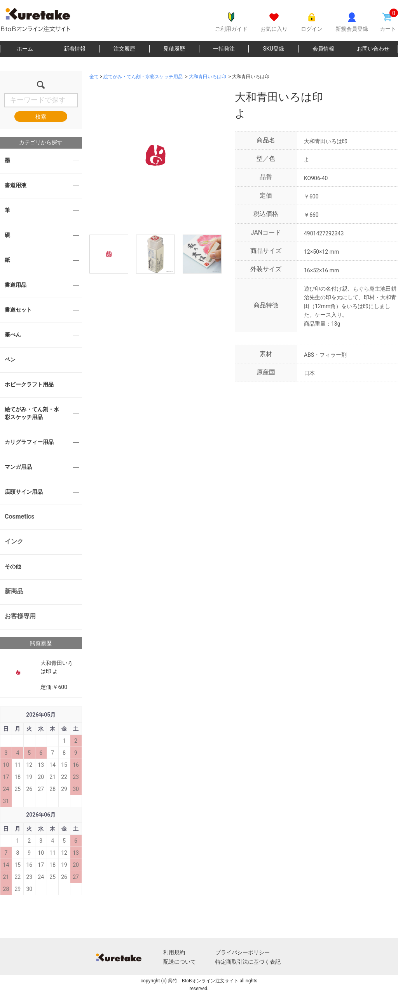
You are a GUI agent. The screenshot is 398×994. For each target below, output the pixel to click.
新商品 (14, 591)
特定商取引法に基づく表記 (248, 962)
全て (94, 76)
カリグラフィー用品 (29, 442)
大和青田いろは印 (207, 76)
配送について (179, 962)
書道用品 (15, 285)
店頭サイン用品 (24, 492)
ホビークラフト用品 (29, 384)
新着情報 (75, 49)
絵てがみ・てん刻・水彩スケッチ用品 (32, 413)
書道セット (18, 310)
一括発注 (224, 49)
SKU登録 (273, 49)
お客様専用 (20, 616)
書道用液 (15, 185)
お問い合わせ (373, 49)
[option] (155, 155)
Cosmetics (19, 516)
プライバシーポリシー (242, 952)
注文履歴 (124, 49)
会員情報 (323, 49)
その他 (13, 566)
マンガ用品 (18, 467)
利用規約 (174, 952)
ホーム (25, 49)
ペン (10, 359)
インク (14, 541)
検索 (40, 117)
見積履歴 (174, 49)
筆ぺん (13, 334)
